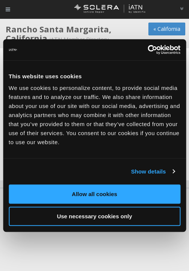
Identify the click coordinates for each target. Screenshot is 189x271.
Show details (148, 171)
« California (166, 28)
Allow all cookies (94, 194)
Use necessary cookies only (94, 216)
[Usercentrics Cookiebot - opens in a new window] (147, 50)
